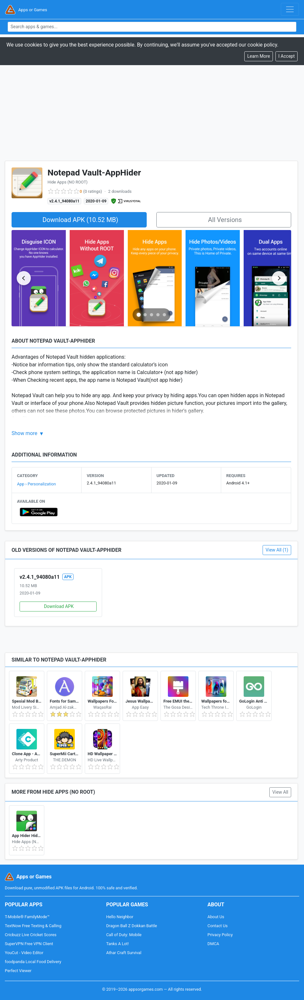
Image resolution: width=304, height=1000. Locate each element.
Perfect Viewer (18, 970)
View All (280, 792)
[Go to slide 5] (164, 314)
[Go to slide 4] (158, 314)
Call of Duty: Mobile (124, 934)
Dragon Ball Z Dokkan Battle (131, 925)
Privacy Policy (220, 934)
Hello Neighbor (120, 916)
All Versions (225, 220)
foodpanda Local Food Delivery (33, 961)
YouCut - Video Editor (24, 952)
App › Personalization (36, 484)
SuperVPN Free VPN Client (29, 943)
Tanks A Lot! (117, 943)
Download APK (59, 606)
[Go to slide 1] (138, 314)
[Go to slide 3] (151, 314)
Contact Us (217, 925)
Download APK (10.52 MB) (80, 220)
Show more (24, 433)
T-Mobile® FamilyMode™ (27, 916)
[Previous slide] (24, 278)
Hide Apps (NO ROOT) (68, 182)
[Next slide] (279, 278)
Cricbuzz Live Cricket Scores (30, 934)
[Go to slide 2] (145, 314)
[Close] (286, 56)
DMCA (213, 943)
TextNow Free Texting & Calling (33, 925)
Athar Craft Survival (124, 952)
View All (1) (276, 549)
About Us (215, 916)
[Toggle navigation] (290, 9)
